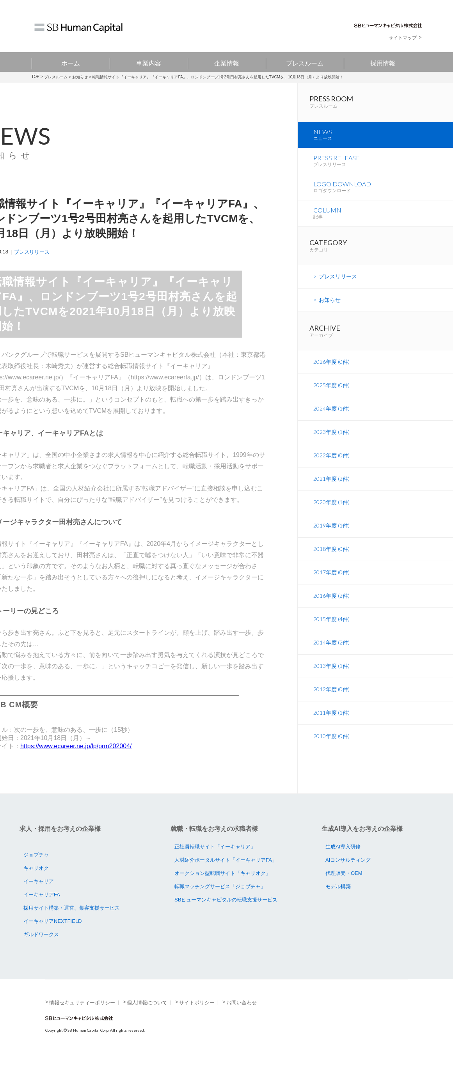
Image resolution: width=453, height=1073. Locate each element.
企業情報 (226, 61)
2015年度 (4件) (331, 649)
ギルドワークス (41, 951)
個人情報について (147, 1019)
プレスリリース (32, 252)
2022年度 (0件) (331, 486)
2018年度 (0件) (331, 579)
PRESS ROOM (381, 109)
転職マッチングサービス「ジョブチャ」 (220, 903)
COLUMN (383, 242)
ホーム (70, 61)
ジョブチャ (36, 872)
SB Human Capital (78, 28)
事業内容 (148, 61)
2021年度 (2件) (331, 509)
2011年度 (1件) (331, 743)
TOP (35, 76)
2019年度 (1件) (331, 556)
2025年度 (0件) (331, 416)
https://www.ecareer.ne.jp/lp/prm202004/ (76, 746)
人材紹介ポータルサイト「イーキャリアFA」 (225, 877)
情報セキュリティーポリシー (82, 1019)
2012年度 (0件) (331, 720)
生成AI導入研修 (343, 863)
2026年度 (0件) (331, 392)
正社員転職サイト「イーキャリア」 (215, 863)
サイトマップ (403, 38)
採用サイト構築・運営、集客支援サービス (71, 925)
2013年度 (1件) (331, 696)
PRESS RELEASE (383, 182)
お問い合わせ (241, 1019)
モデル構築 (338, 903)
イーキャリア (38, 898)
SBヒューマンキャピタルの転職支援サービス (225, 916)
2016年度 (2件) (331, 626)
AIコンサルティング (348, 877)
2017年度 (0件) (331, 603)
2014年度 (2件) (331, 673)
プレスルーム (304, 61)
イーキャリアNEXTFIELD (52, 938)
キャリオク (36, 885)
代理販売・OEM (343, 890)
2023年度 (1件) (331, 462)
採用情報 (382, 61)
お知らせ (80, 77)
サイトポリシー (197, 1019)
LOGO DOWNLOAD (383, 212)
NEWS (383, 152)
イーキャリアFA (41, 911)
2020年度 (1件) (331, 532)
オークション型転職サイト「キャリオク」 (222, 890)
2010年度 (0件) (331, 766)
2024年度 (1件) (331, 439)
